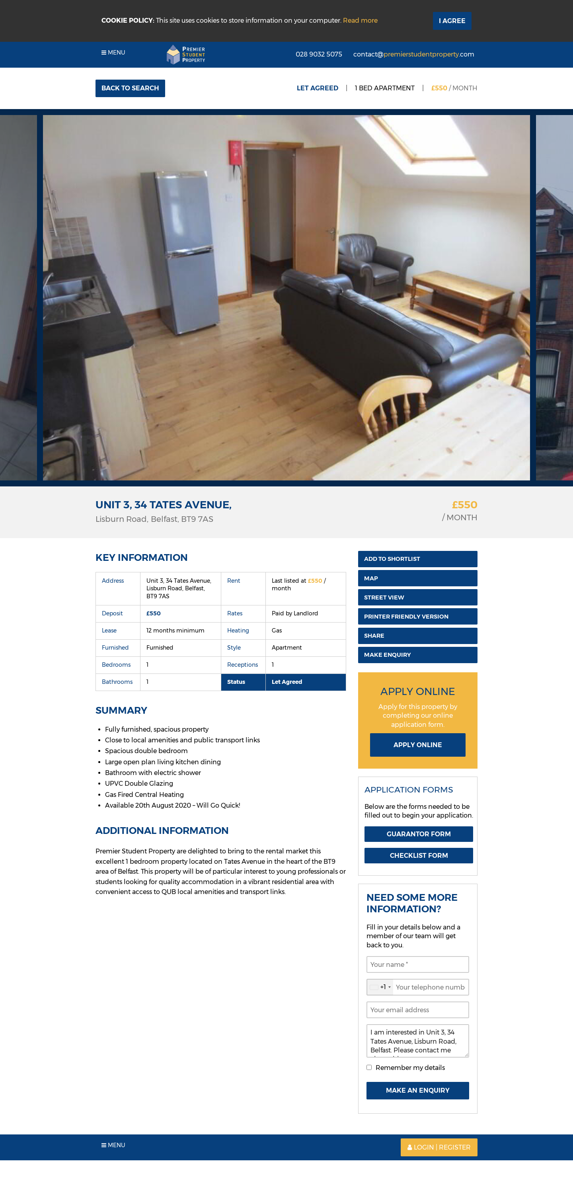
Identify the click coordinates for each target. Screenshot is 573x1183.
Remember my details (410, 1068)
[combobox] (380, 987)
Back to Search (130, 88)
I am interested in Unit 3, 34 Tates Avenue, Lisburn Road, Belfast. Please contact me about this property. (417, 1041)
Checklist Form (419, 855)
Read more (360, 20)
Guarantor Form (419, 834)
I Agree (452, 21)
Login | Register (439, 1147)
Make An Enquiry (418, 1090)
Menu (113, 52)
